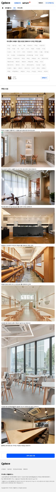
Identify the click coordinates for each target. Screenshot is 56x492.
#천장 (23, 58)
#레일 (36, 61)
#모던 (41, 61)
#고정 (43, 48)
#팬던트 (24, 61)
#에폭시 (44, 68)
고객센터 (3, 469)
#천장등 (9, 58)
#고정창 (38, 48)
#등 (39, 58)
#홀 (24, 45)
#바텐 (36, 52)
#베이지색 (27, 68)
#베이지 (20, 68)
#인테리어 (29, 45)
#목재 (38, 68)
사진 (14, 8)
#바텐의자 (29, 52)
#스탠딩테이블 (21, 55)
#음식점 (14, 45)
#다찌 (36, 55)
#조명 (41, 55)
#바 (8, 55)
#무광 (8, 71)
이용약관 (9, 469)
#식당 (8, 45)
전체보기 (44, 77)
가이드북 (19, 8)
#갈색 (43, 65)
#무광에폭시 (15, 71)
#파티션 (40, 71)
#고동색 (9, 68)
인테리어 (17, 3)
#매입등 (34, 58)
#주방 (36, 45)
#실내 (19, 45)
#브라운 (38, 65)
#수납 (28, 71)
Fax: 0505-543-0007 (6, 479)
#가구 (18, 52)
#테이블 (46, 52)
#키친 (8, 48)
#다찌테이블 (30, 55)
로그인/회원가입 (50, 3)
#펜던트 (18, 61)
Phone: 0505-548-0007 (43, 477)
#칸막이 (46, 71)
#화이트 (18, 65)
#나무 (33, 68)
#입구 (22, 48)
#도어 (27, 48)
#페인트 (23, 71)
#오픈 (13, 48)
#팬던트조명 (45, 58)
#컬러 (14, 68)
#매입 (28, 58)
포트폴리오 (8, 8)
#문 (18, 48)
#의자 (23, 52)
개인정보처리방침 (17, 469)
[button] (52, 94)
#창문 (32, 48)
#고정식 (9, 52)
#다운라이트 (16, 58)
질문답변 (26, 3)
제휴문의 (40, 3)
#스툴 (40, 52)
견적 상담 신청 (30, 455)
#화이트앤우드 (30, 65)
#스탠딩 (13, 55)
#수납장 (34, 71)
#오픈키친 (42, 45)
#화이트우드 (10, 65)
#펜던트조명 (10, 61)
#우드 (23, 65)
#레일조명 (30, 61)
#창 (14, 52)
